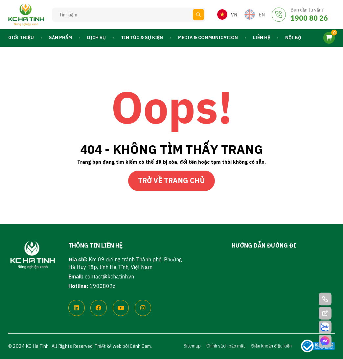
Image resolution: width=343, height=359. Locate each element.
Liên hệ (261, 37)
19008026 (103, 286)
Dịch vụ (96, 37)
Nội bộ (293, 37)
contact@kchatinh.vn (109, 276)
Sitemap (192, 346)
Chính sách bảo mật (225, 346)
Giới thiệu (21, 37)
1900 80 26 (309, 18)
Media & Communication (208, 37)
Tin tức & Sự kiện (142, 37)
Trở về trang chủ (171, 180)
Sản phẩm (60, 37)
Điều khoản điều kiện (271, 346)
